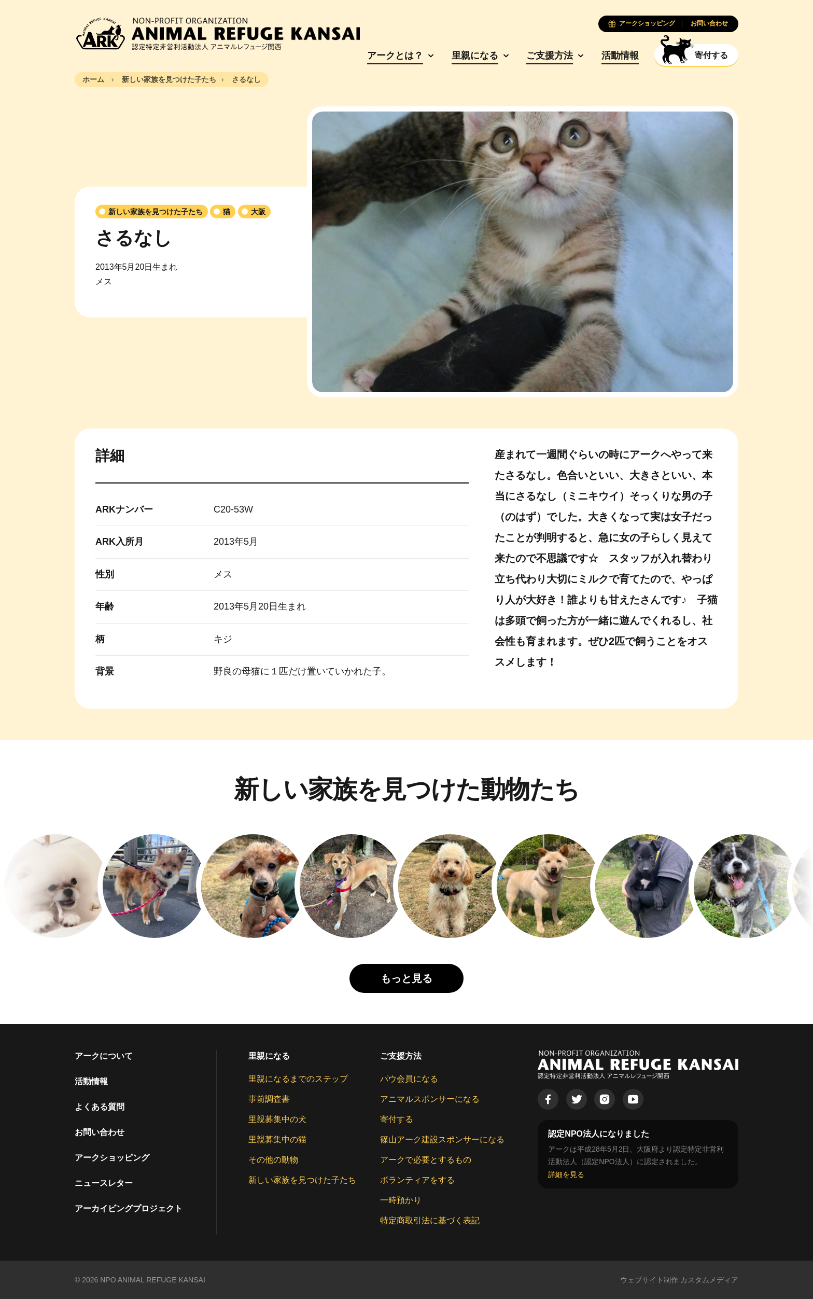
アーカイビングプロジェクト (129, 1208)
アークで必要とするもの (425, 1159)
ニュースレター (104, 1183)
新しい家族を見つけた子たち (302, 1180)
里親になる (475, 55)
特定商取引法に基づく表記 (430, 1220)
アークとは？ (395, 55)
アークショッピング (112, 1157)
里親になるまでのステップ (298, 1078)
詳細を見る (566, 1174)
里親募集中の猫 (277, 1139)
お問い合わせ (99, 1132)
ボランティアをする (417, 1180)
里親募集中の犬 (277, 1119)
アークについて (104, 1056)
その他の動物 (273, 1159)
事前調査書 (269, 1099)
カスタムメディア (709, 1280)
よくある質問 (99, 1106)
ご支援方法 (549, 55)
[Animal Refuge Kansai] (217, 33)
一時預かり (401, 1200)
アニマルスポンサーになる (430, 1099)
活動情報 (620, 55)
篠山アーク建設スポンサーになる (442, 1139)
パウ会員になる (409, 1078)
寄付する (396, 1119)
